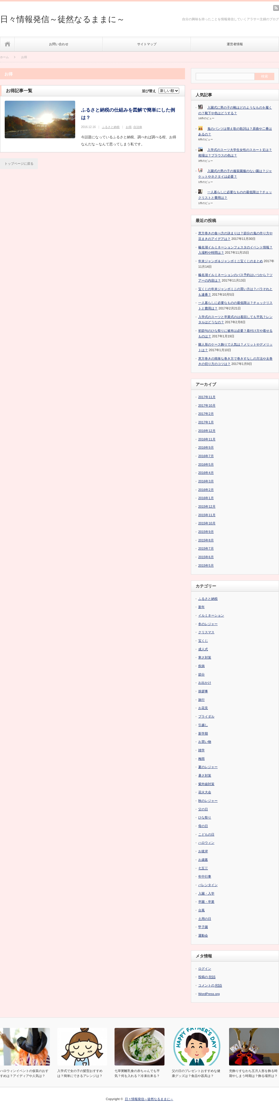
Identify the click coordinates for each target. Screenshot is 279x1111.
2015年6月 (206, 557)
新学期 (203, 733)
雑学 (201, 750)
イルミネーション (211, 615)
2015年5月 (206, 565)
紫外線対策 (206, 784)
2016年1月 (206, 498)
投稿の (207, 977)
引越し (203, 725)
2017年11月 (207, 397)
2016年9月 (206, 447)
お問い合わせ (58, 44)
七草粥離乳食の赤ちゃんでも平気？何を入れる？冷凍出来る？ (137, 1073)
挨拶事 (203, 691)
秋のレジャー (208, 800)
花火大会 (204, 792)
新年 (201, 607)
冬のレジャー (208, 624)
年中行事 (204, 876)
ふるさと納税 (111, 127)
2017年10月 (207, 405)
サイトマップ (147, 44)
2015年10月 (207, 523)
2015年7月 (206, 548)
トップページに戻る (18, 163)
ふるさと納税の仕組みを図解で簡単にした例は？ (128, 113)
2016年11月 (207, 439)
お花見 (203, 708)
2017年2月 (206, 413)
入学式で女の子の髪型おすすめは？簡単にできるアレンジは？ (79, 1073)
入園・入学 (206, 893)
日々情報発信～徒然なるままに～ (62, 19)
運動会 (203, 935)
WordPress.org (209, 994)
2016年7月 (206, 456)
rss (276, 8)
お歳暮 (203, 859)
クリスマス (206, 632)
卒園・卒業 (206, 901)
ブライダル (206, 716)
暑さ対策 (204, 775)
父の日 (203, 809)
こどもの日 (206, 834)
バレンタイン (208, 885)
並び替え (149, 91)
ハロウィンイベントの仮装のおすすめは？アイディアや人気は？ (24, 1073)
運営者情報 (235, 44)
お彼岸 (203, 851)
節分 (201, 674)
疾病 (201, 666)
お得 (129, 127)
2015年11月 (207, 515)
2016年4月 (206, 472)
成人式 (203, 649)
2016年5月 (206, 464)
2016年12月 (207, 430)
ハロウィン (206, 842)
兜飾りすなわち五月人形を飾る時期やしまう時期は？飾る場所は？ (253, 1073)
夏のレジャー (208, 767)
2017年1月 (206, 422)
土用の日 (204, 918)
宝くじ (203, 640)
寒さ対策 (204, 657)
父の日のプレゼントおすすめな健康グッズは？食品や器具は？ (196, 1073)
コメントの (210, 985)
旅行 (201, 699)
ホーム (7, 44)
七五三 (203, 868)
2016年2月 (206, 489)
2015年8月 (206, 540)
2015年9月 (206, 531)
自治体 (137, 127)
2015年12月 (207, 506)
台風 (201, 910)
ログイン (204, 968)
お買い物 (204, 741)
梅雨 (201, 758)
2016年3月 (206, 481)
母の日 (203, 826)
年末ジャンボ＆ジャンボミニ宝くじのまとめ (230, 261)
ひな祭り (204, 817)
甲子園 (203, 927)
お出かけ (204, 682)
